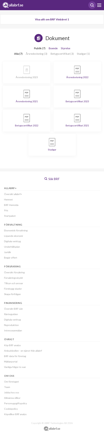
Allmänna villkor (12, 397)
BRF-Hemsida (11, 204)
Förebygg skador (13, 288)
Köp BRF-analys (12, 345)
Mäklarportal (10, 361)
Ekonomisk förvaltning (16, 230)
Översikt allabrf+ (13, 194)
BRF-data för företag (15, 356)
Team (7, 387)
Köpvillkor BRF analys (15, 414)
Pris (6, 210)
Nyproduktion (11, 325)
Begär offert (10, 257)
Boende (53, 48)
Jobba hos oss (11, 392)
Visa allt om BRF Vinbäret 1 (52, 19)
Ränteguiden (11, 314)
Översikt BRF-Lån (13, 308)
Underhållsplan (12, 246)
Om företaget (11, 381)
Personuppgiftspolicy (15, 403)
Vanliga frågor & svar (15, 367)
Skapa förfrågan (12, 294)
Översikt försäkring (14, 272)
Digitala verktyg (12, 241)
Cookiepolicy (11, 408)
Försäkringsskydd (13, 277)
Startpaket (10, 215)
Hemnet (8, 199)
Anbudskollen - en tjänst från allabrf (23, 350)
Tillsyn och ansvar (13, 283)
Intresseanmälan (13, 330)
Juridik (7, 252)
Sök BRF (52, 179)
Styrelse (65, 48)
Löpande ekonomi (13, 235)
